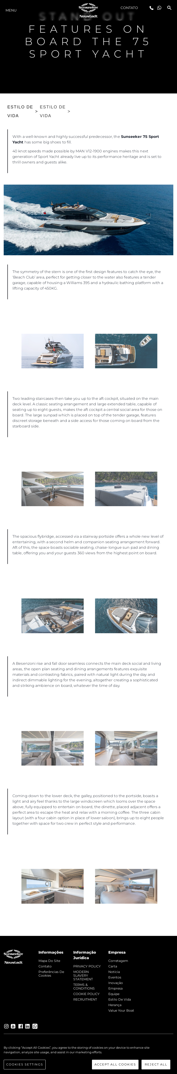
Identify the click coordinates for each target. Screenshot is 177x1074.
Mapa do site (49, 961)
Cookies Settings (24, 1064)
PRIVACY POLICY (87, 966)
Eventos (114, 977)
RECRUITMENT (85, 999)
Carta (112, 966)
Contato (129, 8)
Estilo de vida (119, 999)
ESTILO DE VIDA (20, 111)
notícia (114, 972)
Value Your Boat (121, 1010)
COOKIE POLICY (86, 994)
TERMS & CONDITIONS (84, 986)
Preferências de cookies (51, 974)
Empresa (115, 988)
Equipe (113, 994)
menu (11, 10)
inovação (115, 983)
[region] (88, 1057)
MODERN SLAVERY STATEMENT (83, 975)
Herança (114, 1005)
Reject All (156, 1064)
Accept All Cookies (115, 1064)
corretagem (118, 961)
